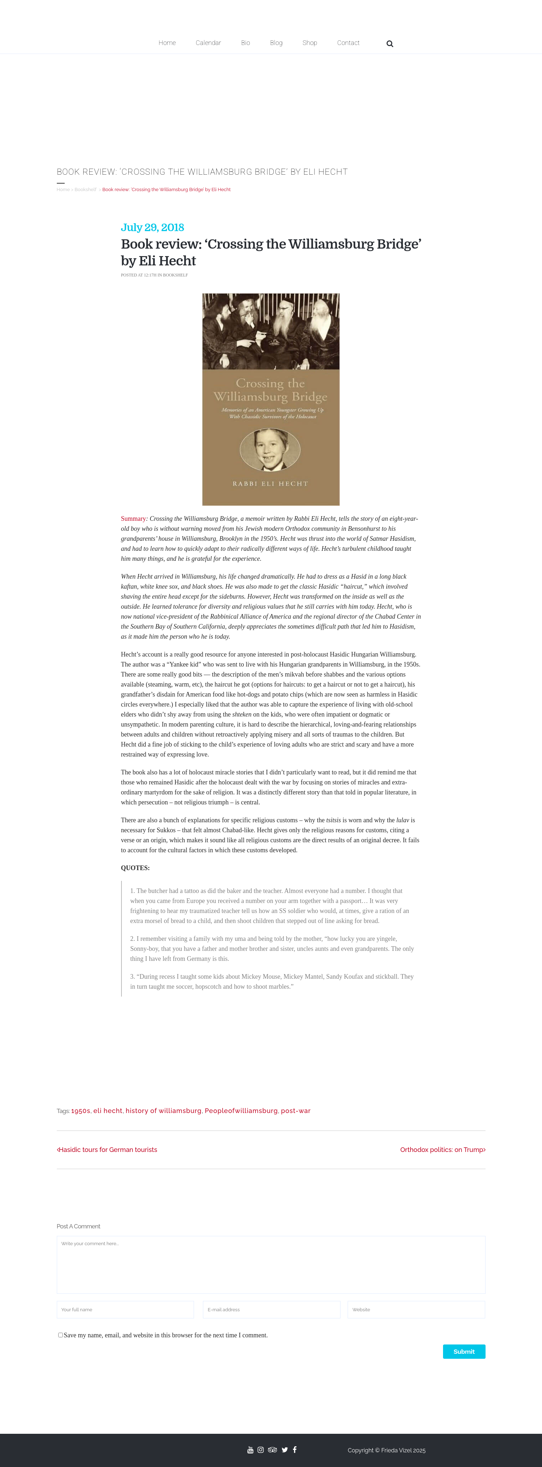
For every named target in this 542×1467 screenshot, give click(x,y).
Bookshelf (85, 189)
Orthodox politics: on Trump (442, 1149)
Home (63, 189)
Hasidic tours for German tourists (107, 1149)
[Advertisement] (271, 108)
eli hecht (108, 1110)
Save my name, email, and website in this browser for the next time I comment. (166, 1335)
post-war (296, 1110)
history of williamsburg (164, 1110)
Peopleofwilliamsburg (241, 1110)
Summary (133, 518)
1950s (80, 1110)
